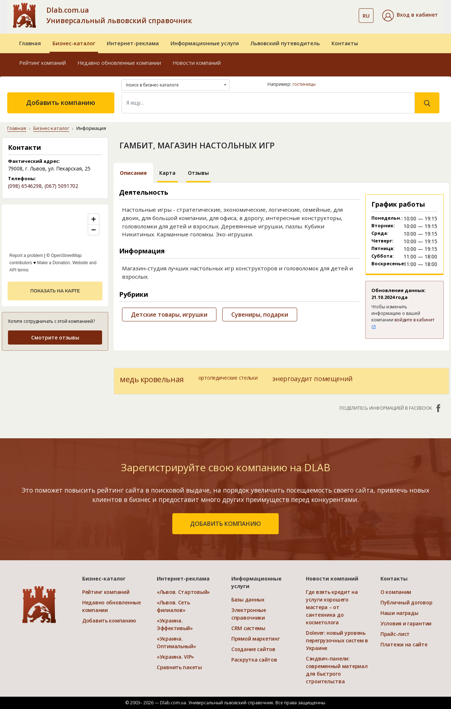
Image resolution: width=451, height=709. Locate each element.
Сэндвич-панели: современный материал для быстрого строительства (336, 670)
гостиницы (304, 84)
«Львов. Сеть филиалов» (173, 606)
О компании (395, 591)
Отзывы (198, 172)
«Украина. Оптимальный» (176, 642)
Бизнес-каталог (73, 43)
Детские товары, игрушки (169, 314)
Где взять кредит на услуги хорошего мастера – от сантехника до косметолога (332, 607)
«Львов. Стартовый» (183, 591)
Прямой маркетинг (255, 638)
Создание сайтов (253, 649)
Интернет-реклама (133, 43)
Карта (167, 172)
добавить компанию (225, 524)
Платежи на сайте (403, 644)
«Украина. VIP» (175, 656)
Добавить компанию (60, 102)
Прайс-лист (395, 633)
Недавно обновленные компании (119, 62)
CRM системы (248, 628)
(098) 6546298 (25, 185)
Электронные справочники (248, 614)
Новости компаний (197, 62)
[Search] (268, 102)
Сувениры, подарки (259, 314)
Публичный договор (406, 602)
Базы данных (248, 599)
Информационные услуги (204, 43)
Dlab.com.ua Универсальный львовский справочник (119, 15)
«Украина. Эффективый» (175, 624)
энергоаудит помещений (312, 378)
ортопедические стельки (228, 377)
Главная (30, 43)
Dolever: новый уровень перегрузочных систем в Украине (337, 640)
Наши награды (399, 612)
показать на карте (55, 291)
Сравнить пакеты (179, 667)
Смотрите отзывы (55, 337)
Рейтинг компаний (42, 62)
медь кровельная (152, 379)
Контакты (345, 43)
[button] (410, 15)
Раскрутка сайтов (254, 659)
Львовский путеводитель (285, 43)
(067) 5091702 (61, 185)
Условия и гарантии (405, 623)
